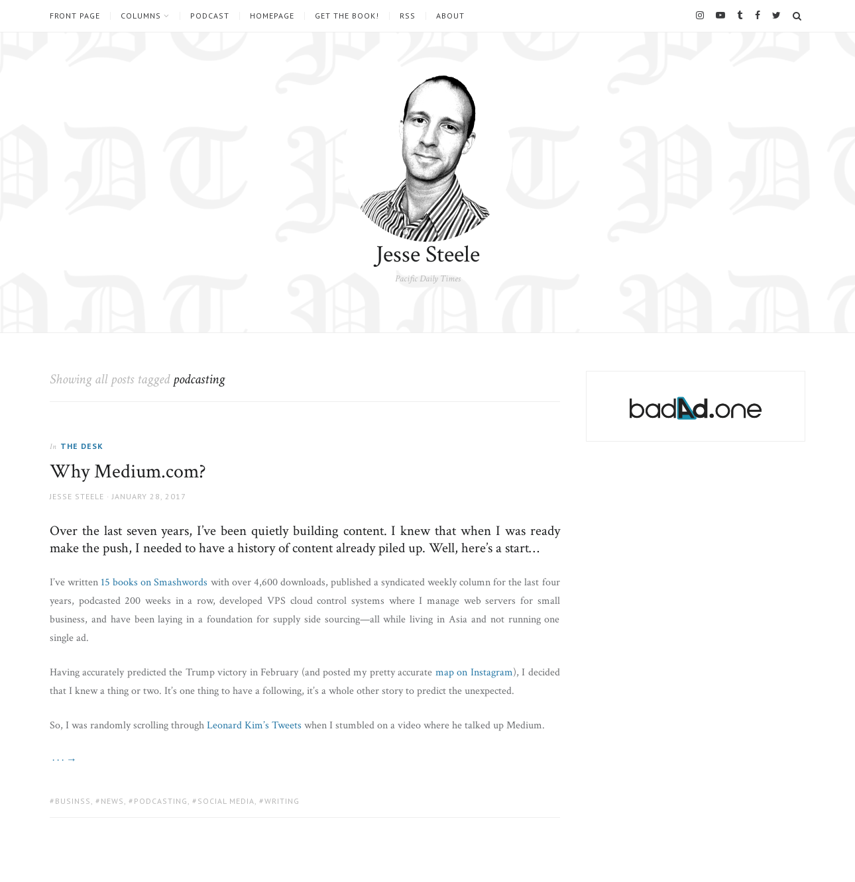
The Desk (81, 446)
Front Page (75, 16)
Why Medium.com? (128, 472)
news (112, 801)
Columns (141, 16)
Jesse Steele (428, 254)
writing (282, 801)
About (450, 16)
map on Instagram (474, 672)
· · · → (63, 760)
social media (226, 801)
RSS (408, 16)
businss (73, 801)
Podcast (209, 16)
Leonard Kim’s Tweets (254, 725)
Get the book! (347, 16)
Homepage (272, 16)
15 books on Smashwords (154, 582)
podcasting (161, 801)
